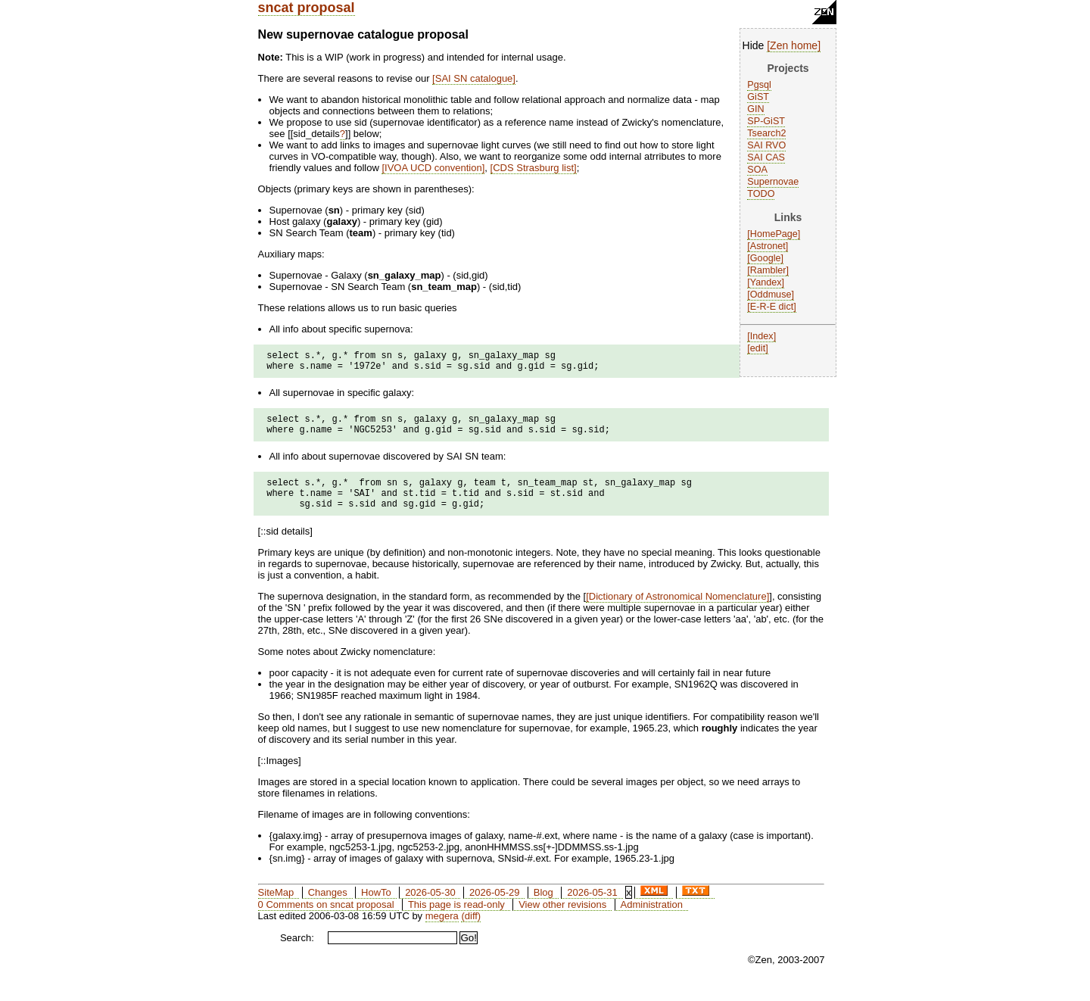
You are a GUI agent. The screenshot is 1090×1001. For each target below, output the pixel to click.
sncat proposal (306, 7)
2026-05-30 (430, 908)
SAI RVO (766, 145)
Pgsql (759, 85)
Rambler (768, 270)
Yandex (766, 282)
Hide (754, 45)
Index (762, 336)
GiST (758, 97)
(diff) (471, 931)
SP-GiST (766, 121)
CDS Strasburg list (533, 167)
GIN (755, 109)
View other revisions (562, 920)
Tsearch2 (766, 133)
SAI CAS (766, 157)
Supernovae (773, 181)
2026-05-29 (494, 908)
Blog (543, 908)
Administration (652, 920)
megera (442, 931)
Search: (297, 953)
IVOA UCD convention (433, 167)
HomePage (774, 234)
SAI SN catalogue (474, 78)
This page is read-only (456, 920)
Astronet (768, 246)
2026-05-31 (592, 908)
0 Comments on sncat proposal (326, 920)
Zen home (794, 45)
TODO (760, 194)
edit (757, 348)
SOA (757, 169)
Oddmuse (771, 294)
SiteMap (276, 908)
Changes (327, 908)
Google (765, 258)
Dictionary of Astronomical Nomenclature (678, 612)
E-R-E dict (771, 306)
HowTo (376, 908)
